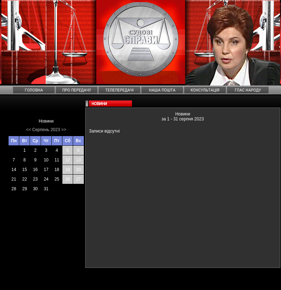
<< (28, 129)
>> (63, 129)
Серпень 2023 (46, 129)
